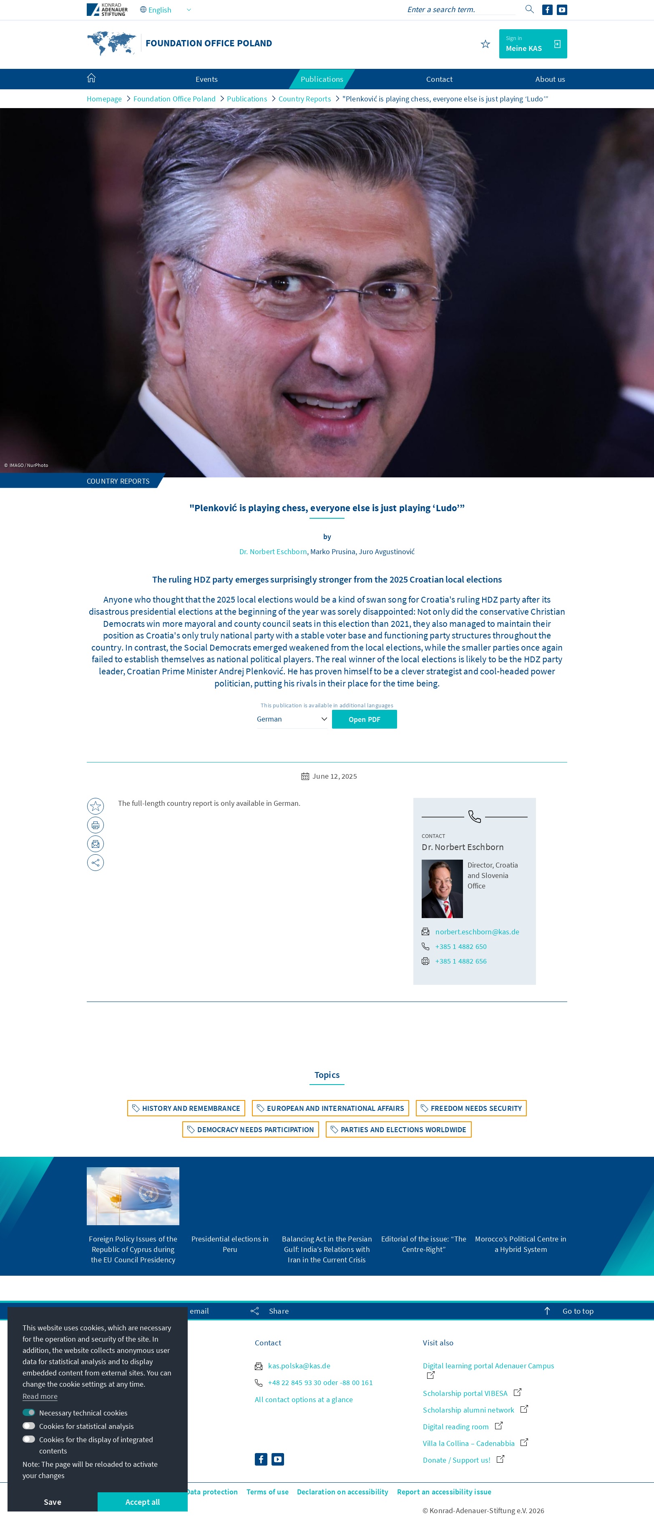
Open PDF (365, 719)
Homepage (104, 98)
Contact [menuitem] (439, 79)
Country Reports (305, 98)
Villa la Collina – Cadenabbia (475, 1443)
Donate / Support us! (463, 1460)
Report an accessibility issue (444, 1491)
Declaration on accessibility (343, 1491)
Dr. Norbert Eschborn (273, 551)
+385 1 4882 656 (454, 961)
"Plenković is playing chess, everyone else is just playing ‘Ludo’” (445, 98)
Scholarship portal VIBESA (472, 1393)
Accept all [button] (143, 1501)
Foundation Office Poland (174, 98)
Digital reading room (462, 1426)
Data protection (212, 1491)
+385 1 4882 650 (454, 946)
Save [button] (52, 1501)
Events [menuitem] (207, 79)
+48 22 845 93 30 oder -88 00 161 (314, 1382)
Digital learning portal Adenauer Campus (488, 1370)
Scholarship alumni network (475, 1410)
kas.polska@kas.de (292, 1365)
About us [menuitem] (550, 79)
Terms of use (268, 1491)
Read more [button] (40, 1396)
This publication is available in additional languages (327, 705)
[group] (133, 1216)
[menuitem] (100, 79)
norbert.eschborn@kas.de (470, 931)
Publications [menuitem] (322, 79)
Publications (247, 98)
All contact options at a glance (304, 1399)
